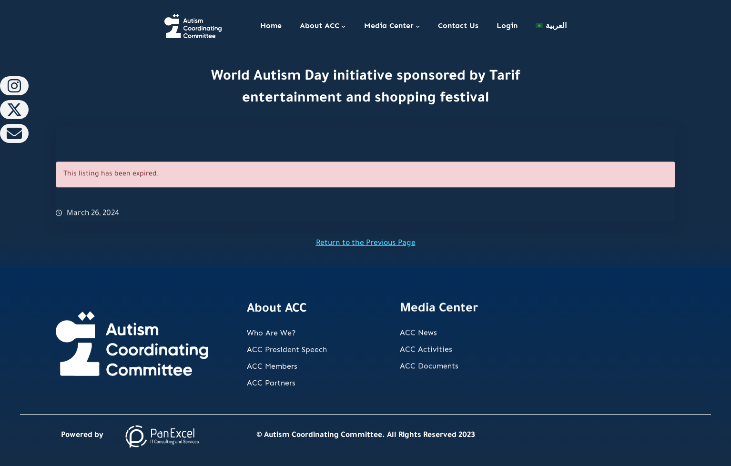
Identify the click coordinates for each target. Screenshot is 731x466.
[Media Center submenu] (418, 26)
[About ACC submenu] (343, 26)
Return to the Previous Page (366, 244)
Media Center (389, 25)
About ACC (319, 25)
